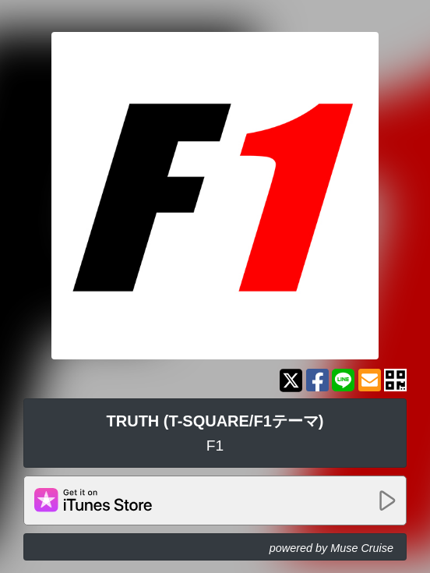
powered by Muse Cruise (331, 548)
